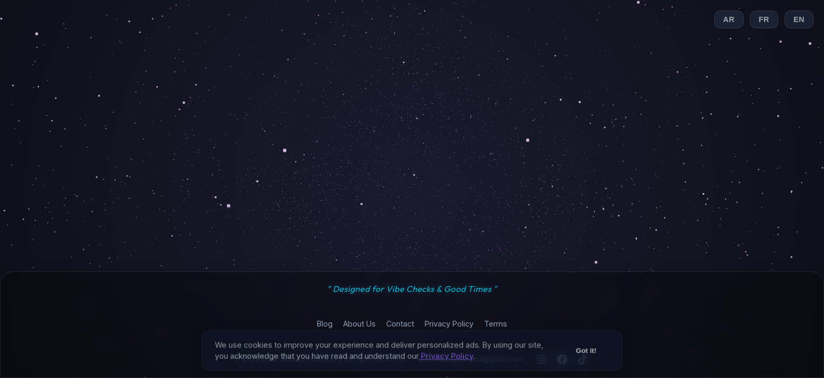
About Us (359, 323)
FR (764, 19)
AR (729, 19)
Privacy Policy (449, 323)
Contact (400, 323)
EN (799, 19)
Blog (325, 323)
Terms (495, 323)
